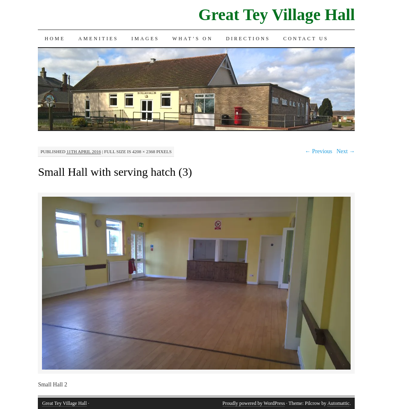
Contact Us (305, 38)
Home (54, 38)
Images (145, 38)
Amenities (98, 38)
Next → (346, 151)
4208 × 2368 (143, 151)
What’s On (192, 38)
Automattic (338, 403)
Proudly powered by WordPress (254, 403)
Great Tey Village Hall (276, 14)
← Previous (319, 151)
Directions (248, 38)
